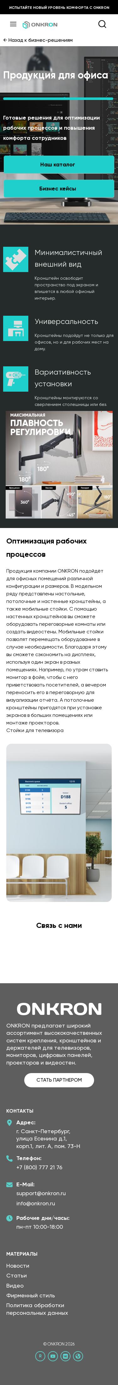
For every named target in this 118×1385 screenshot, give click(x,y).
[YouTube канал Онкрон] (53, 1356)
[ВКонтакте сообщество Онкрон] (65, 1356)
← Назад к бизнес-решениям (38, 40)
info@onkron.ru (35, 1203)
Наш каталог (57, 164)
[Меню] (13, 24)
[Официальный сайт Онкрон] (78, 1356)
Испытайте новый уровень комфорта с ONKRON (59, 7)
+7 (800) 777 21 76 (39, 1167)
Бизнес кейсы (57, 188)
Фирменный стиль (30, 1295)
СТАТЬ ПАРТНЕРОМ (59, 1080)
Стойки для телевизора (35, 730)
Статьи (16, 1275)
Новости (17, 1265)
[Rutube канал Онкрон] (40, 1356)
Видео (15, 1285)
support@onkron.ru (41, 1193)
